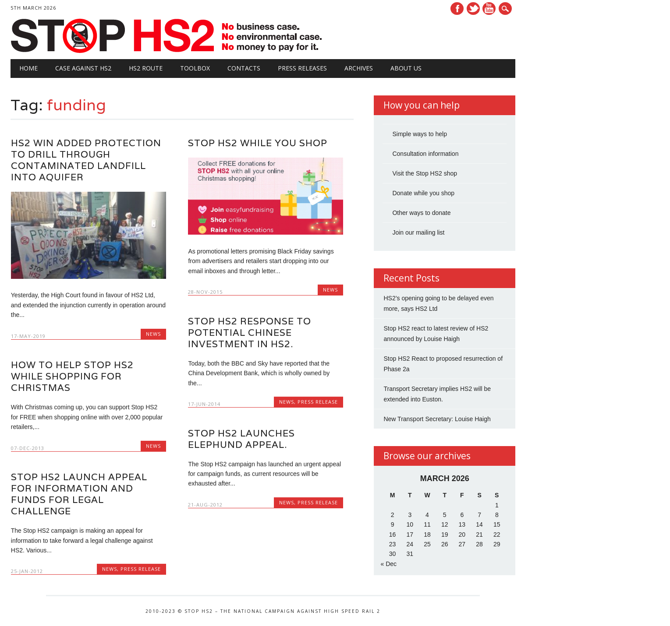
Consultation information (425, 153)
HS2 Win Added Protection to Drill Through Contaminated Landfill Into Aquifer (86, 160)
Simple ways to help (419, 133)
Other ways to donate (421, 212)
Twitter (473, 8)
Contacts (243, 68)
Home (28, 68)
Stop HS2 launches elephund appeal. (241, 438)
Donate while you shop (423, 193)
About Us (406, 68)
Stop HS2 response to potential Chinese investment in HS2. (249, 332)
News (153, 334)
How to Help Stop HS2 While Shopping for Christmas (72, 376)
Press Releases (302, 68)
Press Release (318, 401)
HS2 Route (146, 68)
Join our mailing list (418, 232)
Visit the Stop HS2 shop (424, 173)
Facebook (457, 8)
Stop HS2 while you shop (257, 143)
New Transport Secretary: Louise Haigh (436, 418)
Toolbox (195, 68)
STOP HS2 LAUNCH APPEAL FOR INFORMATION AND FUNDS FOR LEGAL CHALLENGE (79, 494)
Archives (358, 68)
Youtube (489, 8)
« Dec (388, 563)
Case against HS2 (83, 68)
